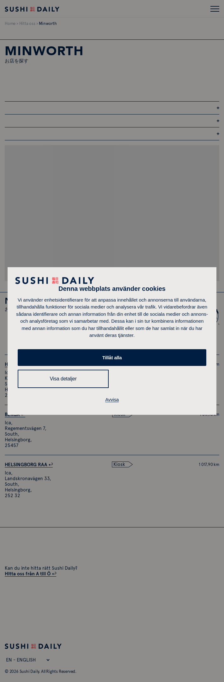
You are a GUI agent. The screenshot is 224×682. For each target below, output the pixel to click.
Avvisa (112, 399)
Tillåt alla (112, 357)
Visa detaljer (63, 378)
